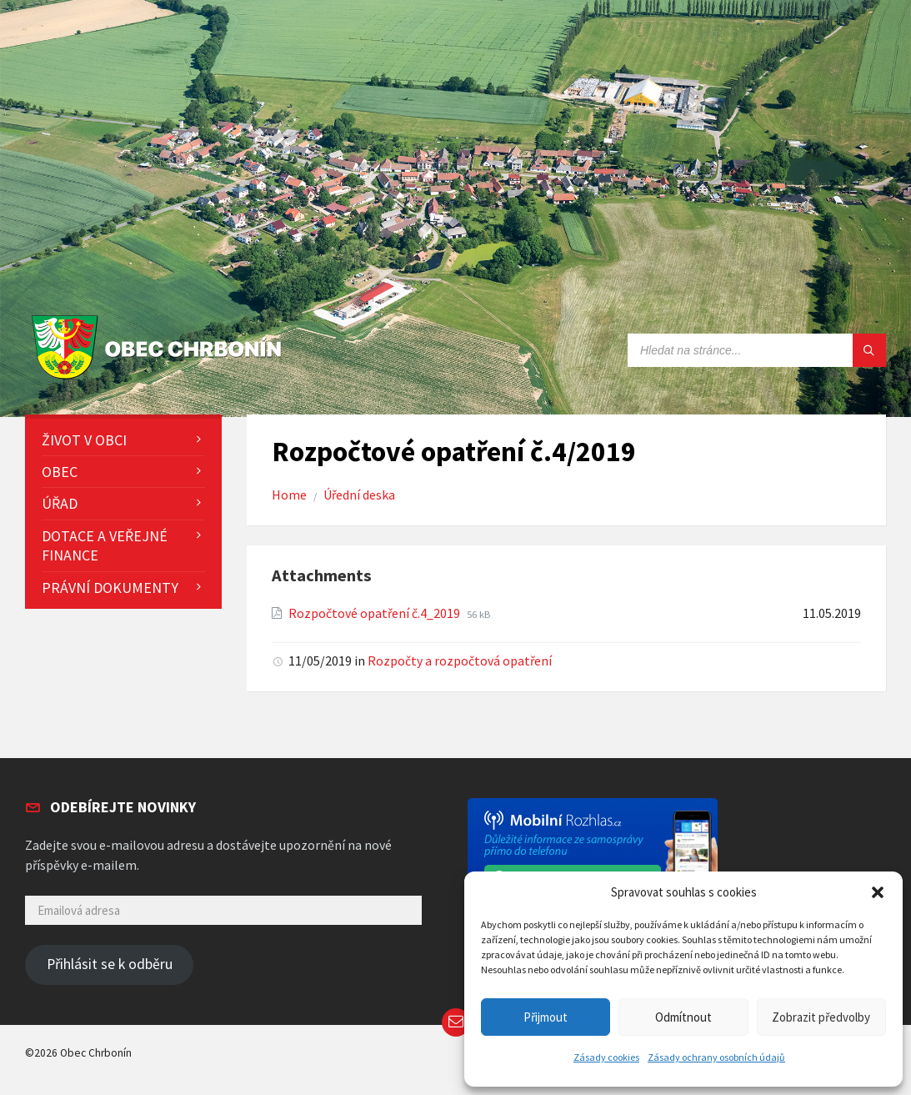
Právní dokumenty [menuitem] (110, 587)
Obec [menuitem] (60, 471)
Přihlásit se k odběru (110, 964)
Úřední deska (359, 495)
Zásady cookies (606, 1057)
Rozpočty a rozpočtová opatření (460, 661)
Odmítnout (683, 1017)
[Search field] (757, 350)
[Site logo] (160, 379)
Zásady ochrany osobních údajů (716, 1057)
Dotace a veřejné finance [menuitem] (105, 545)
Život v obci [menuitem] (84, 440)
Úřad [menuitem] (60, 503)
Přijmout (545, 1017)
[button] (877, 892)
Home (289, 495)
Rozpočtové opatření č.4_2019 (375, 613)
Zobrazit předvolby (821, 1017)
